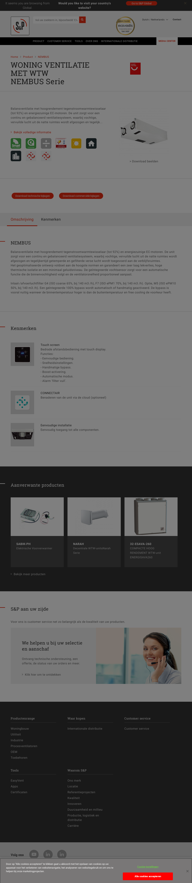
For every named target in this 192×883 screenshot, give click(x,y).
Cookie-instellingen (147, 870)
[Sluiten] (187, 875)
